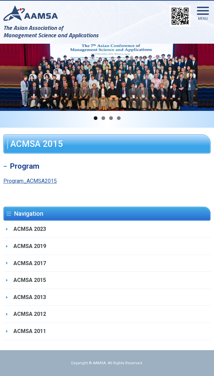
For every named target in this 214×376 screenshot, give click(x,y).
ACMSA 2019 (29, 246)
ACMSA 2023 (29, 229)
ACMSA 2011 (29, 331)
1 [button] (95, 118)
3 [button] (111, 118)
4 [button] (119, 118)
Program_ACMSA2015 (30, 181)
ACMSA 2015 (29, 280)
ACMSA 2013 (29, 297)
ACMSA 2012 (29, 314)
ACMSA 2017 (29, 263)
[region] (107, 77)
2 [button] (103, 118)
